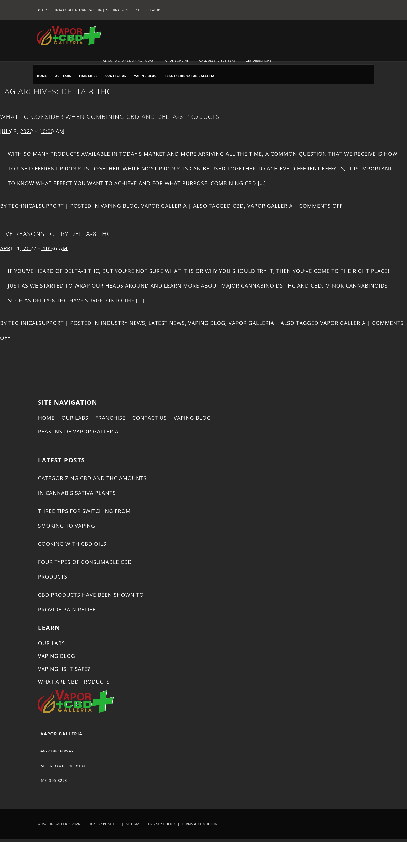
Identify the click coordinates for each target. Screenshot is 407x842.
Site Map (134, 824)
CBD (238, 205)
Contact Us (115, 76)
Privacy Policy (162, 824)
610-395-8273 (118, 10)
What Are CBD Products (74, 681)
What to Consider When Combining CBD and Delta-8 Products (109, 116)
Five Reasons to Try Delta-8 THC (55, 234)
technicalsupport (36, 205)
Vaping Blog (145, 76)
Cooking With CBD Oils (72, 543)
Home (42, 76)
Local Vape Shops (103, 824)
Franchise (88, 76)
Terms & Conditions (201, 824)
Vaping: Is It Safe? (64, 668)
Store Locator (148, 10)
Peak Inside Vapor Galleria (189, 76)
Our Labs (63, 76)
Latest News (166, 322)
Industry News (123, 322)
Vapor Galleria (164, 205)
